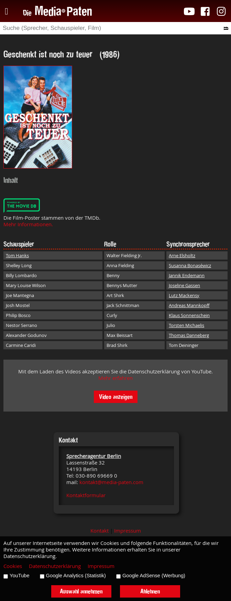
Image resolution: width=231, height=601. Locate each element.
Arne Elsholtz (182, 255)
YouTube (20, 575)
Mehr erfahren (115, 378)
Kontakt (99, 530)
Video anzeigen (115, 396)
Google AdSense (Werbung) (153, 575)
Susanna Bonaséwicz (190, 265)
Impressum (127, 530)
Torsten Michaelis (186, 325)
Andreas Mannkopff (189, 305)
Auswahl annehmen (81, 591)
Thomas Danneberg (189, 335)
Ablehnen (150, 591)
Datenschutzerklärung (55, 566)
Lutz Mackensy (184, 295)
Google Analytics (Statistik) (76, 575)
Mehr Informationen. (28, 224)
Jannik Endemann (187, 275)
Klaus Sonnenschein (189, 315)
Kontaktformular (86, 495)
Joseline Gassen (184, 285)
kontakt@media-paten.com (111, 482)
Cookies (12, 566)
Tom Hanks (17, 255)
